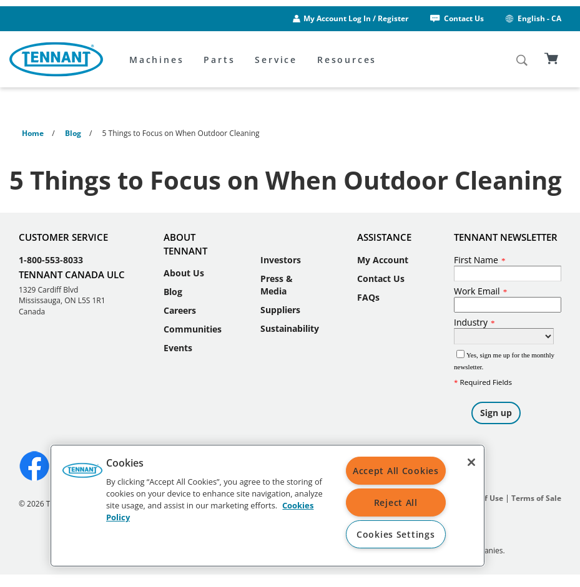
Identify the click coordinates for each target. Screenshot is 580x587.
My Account (382, 260)
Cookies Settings (395, 534)
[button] (82, 475)
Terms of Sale (536, 498)
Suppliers (280, 310)
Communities (193, 329)
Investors (280, 260)
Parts (219, 59)
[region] (267, 505)
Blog (173, 292)
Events (178, 348)
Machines (156, 59)
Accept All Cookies (396, 471)
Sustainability (289, 328)
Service (276, 59)
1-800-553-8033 (51, 260)
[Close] (471, 462)
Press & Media (276, 285)
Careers (180, 310)
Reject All (396, 502)
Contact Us (456, 18)
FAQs (368, 297)
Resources (346, 59)
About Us (184, 273)
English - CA (532, 18)
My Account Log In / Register (355, 18)
